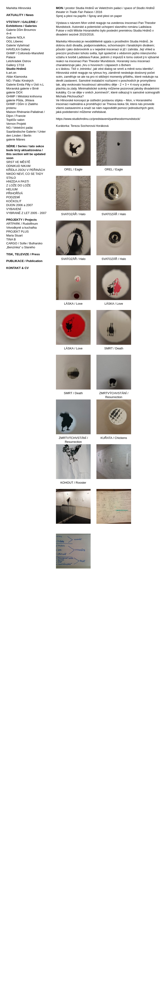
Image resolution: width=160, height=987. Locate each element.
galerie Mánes (15, 139)
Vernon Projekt (16, 123)
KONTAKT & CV (17, 268)
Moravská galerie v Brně (22, 88)
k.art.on (11, 72)
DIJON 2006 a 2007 (19, 205)
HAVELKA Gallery (18, 49)
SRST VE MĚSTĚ (18, 162)
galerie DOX (14, 92)
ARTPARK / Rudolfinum (22, 223)
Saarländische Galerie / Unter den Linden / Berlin (26, 133)
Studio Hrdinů (16, 68)
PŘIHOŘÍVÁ (14, 193)
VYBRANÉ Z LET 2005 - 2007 (26, 213)
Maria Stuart (14, 235)
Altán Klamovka (16, 76)
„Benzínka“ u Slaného (20, 247)
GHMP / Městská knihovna (24, 96)
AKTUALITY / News (20, 15)
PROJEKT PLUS (17, 231)
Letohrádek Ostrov (18, 61)
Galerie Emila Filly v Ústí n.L (25, 84)
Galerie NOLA (15, 37)
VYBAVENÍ (13, 209)
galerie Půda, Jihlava (20, 100)
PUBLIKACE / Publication (24, 261)
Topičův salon (15, 119)
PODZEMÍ (13, 197)
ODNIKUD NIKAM (18, 166)
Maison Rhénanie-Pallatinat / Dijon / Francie (25, 114)
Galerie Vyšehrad (17, 45)
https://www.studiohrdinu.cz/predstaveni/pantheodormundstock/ (98, 119)
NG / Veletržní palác (19, 127)
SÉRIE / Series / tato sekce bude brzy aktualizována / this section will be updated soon (26, 152)
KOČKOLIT (14, 201)
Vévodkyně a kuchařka (21, 227)
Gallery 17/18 (15, 65)
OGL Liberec (14, 41)
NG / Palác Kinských (20, 80)
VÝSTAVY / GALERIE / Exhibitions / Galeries (21, 24)
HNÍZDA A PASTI (17, 181)
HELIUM (12, 189)
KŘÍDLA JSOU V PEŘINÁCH (25, 170)
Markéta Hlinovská (18, 8)
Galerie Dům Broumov (21, 30)
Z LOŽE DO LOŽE (18, 185)
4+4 (8, 33)
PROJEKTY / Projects (21, 219)
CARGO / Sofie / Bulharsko (24, 243)
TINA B (11, 239)
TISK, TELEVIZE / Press (23, 254)
